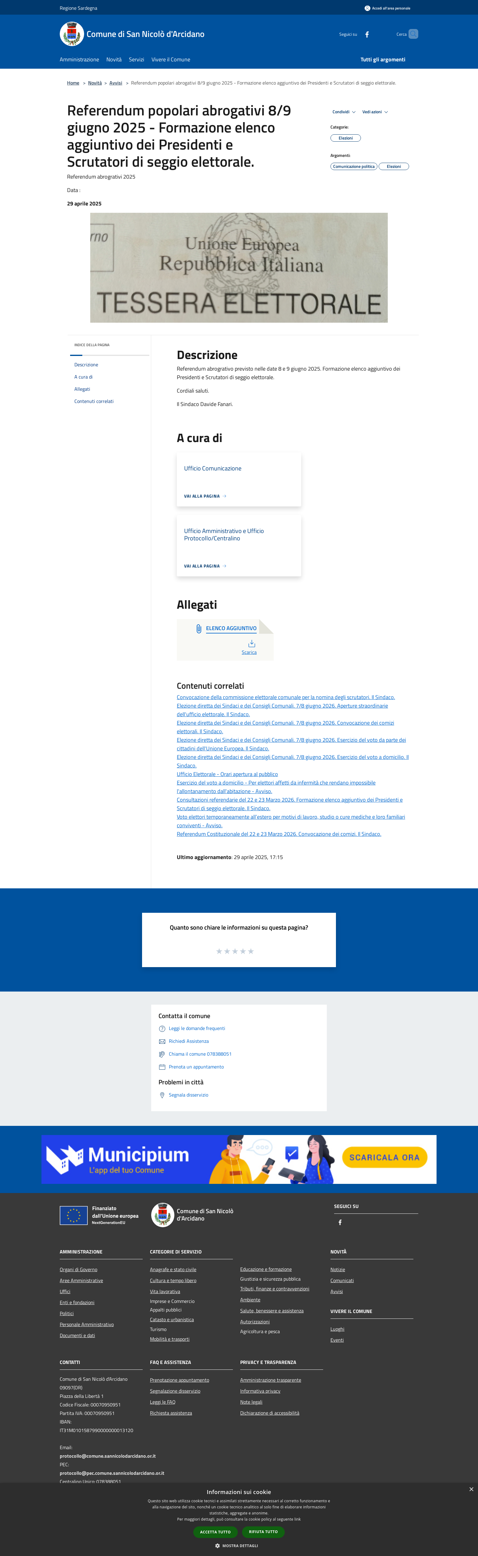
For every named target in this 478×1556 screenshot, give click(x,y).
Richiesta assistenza (171, 1412)
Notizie (337, 1269)
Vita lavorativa (165, 1291)
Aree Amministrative (81, 1280)
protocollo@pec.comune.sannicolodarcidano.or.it (112, 1473)
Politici (67, 1313)
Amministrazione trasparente (270, 1380)
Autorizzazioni (255, 1321)
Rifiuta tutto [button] (263, 1531)
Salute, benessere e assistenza (272, 1310)
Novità (95, 82)
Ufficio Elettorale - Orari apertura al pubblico (227, 774)
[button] (239, 1546)
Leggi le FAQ (163, 1401)
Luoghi (337, 1329)
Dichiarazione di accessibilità (269, 1412)
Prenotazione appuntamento (179, 1380)
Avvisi (115, 82)
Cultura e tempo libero (173, 1280)
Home (73, 82)
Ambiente (250, 1299)
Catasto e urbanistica (172, 1319)
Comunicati (342, 1280)
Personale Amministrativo (87, 1324)
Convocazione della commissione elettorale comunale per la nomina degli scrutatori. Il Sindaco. (286, 697)
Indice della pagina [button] (91, 345)
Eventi (337, 1340)
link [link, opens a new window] (297, 1519)
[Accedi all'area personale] (387, 8)
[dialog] (239, 1519)
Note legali (251, 1401)
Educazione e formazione (266, 1269)
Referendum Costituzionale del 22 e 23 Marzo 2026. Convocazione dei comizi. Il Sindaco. (279, 834)
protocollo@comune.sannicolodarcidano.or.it (108, 1456)
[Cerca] (411, 34)
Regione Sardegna (78, 8)
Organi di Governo (78, 1269)
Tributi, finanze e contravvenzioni (274, 1288)
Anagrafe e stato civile (173, 1269)
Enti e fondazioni (77, 1302)
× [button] (471, 1489)
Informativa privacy (260, 1391)
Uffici (65, 1291)
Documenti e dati (77, 1335)
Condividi (345, 112)
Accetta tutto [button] (215, 1532)
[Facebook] (357, 34)
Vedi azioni (376, 112)
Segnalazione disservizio (175, 1391)
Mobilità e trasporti (170, 1339)
